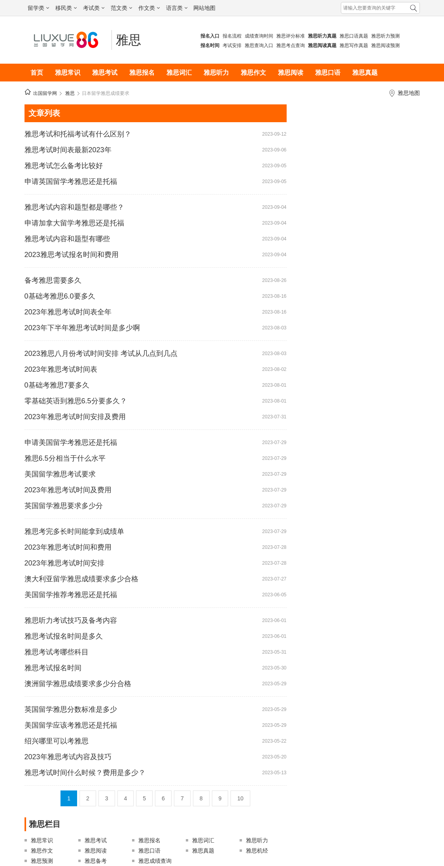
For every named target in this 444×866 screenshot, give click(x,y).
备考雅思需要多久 (53, 280)
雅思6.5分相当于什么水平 (65, 458)
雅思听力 (216, 72)
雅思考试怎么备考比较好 (64, 166)
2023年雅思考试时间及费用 (68, 490)
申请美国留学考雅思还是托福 (71, 442)
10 (240, 798)
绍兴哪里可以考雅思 (57, 741)
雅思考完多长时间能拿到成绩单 (74, 531)
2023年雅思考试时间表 (61, 369)
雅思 (128, 40)
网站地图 (204, 8)
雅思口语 (327, 72)
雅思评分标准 (290, 36)
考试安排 (232, 45)
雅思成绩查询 (155, 861)
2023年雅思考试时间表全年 (68, 312)
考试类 (93, 8)
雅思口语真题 (354, 36)
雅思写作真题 (354, 45)
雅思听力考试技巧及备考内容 (71, 620)
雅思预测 (42, 861)
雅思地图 (409, 93)
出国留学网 (45, 93)
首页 (36, 72)
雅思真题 (365, 72)
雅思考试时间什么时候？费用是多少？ (85, 773)
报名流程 (232, 36)
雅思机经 (257, 850)
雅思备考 (96, 861)
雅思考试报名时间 (53, 668)
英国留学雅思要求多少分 (64, 506)
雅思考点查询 (290, 45)
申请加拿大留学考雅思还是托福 (74, 223)
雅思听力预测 (385, 36)
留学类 (38, 8)
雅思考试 (104, 72)
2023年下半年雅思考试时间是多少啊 (82, 328)
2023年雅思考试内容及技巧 (68, 757)
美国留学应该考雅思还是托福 (71, 725)
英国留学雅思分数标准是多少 (71, 709)
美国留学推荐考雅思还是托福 (71, 595)
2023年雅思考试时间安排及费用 (75, 417)
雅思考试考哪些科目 (57, 652)
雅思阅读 (290, 72)
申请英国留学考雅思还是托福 (71, 181)
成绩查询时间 (259, 36)
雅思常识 (67, 72)
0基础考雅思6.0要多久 (60, 296)
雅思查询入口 (259, 45)
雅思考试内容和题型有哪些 (67, 239)
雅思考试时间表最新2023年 (68, 150)
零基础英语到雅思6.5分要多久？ (76, 401)
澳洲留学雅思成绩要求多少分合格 (78, 684)
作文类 (149, 8)
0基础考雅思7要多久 (57, 385)
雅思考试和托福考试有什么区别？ (78, 134)
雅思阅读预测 (385, 45)
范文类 (121, 8)
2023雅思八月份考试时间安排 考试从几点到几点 (101, 353)
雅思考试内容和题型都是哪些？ (74, 207)
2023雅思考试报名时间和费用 (72, 255)
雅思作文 (253, 72)
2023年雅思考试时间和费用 (68, 547)
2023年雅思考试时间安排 (64, 563)
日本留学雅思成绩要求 (105, 93)
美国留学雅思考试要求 (60, 474)
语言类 (176, 8)
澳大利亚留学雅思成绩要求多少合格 (81, 579)
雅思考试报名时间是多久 (64, 636)
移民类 (66, 8)
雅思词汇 (179, 72)
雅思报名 (142, 72)
